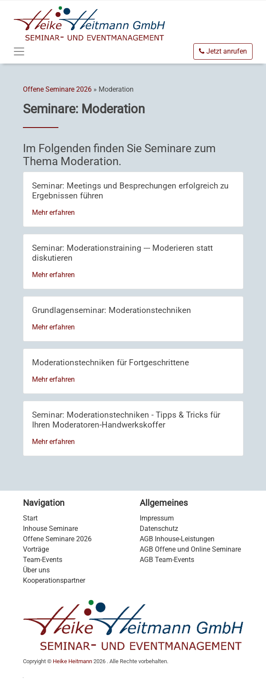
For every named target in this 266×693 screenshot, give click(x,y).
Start (30, 518)
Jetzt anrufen (223, 51)
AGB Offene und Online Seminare (190, 549)
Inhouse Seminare (50, 528)
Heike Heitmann (72, 661)
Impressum (157, 518)
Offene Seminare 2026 (57, 89)
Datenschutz (159, 528)
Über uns (36, 570)
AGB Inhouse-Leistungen (177, 539)
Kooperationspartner (54, 580)
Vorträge (36, 549)
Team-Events (42, 560)
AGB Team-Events (167, 560)
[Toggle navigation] (19, 51)
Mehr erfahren (53, 212)
